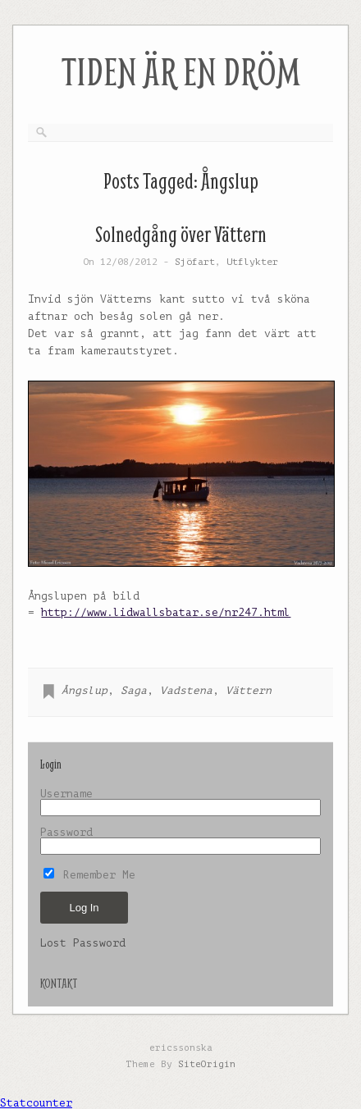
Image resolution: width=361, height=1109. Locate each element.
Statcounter (36, 1103)
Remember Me (89, 875)
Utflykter (252, 262)
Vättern (249, 690)
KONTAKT (58, 983)
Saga (134, 690)
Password (66, 832)
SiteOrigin (206, 1064)
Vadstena (186, 690)
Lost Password (83, 943)
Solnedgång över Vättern (181, 234)
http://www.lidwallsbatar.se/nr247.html (165, 612)
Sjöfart (195, 262)
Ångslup (84, 690)
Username (66, 793)
